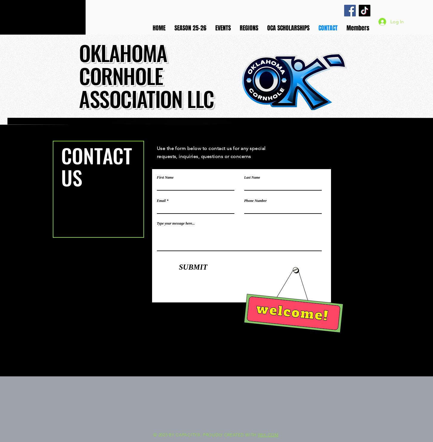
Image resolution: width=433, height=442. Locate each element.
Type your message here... (176, 223)
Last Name (252, 177)
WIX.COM (268, 435)
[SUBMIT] (193, 267)
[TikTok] (364, 10)
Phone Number (255, 201)
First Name (165, 177)
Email (161, 201)
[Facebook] (350, 10)
